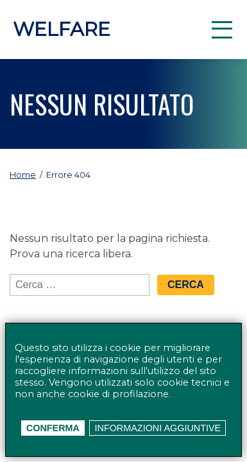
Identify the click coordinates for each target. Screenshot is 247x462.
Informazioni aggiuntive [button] (158, 428)
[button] (222, 29)
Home (23, 175)
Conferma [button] (53, 428)
